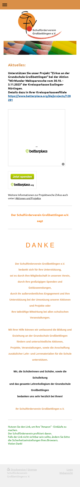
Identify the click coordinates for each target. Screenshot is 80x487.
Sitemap (32, 469)
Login (70, 469)
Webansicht (66, 472)
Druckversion (16, 469)
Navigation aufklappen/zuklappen (40, 5)
